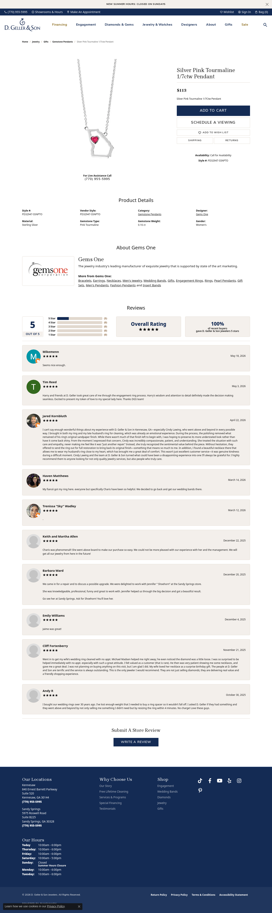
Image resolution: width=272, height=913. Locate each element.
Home (25, 41)
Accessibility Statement (233, 895)
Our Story (105, 786)
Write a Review (136, 742)
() (105, 318)
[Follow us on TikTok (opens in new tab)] (200, 781)
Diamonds (164, 797)
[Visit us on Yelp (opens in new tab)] (229, 781)
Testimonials (107, 808)
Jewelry (162, 803)
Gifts (229, 24)
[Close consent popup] (79, 906)
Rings (209, 280)
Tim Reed (50, 382)
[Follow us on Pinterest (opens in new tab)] (200, 790)
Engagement (86, 24)
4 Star (51, 322)
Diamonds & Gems (119, 24)
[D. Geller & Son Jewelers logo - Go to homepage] (22, 24)
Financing (59, 24)
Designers (189, 24)
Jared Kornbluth (55, 416)
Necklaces (114, 280)
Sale (244, 24)
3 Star (51, 326)
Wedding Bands (154, 280)
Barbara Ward (53, 570)
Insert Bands (152, 285)
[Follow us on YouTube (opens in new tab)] (220, 781)
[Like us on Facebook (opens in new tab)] (210, 781)
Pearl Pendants (225, 280)
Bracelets (85, 280)
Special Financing (110, 803)
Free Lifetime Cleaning (113, 791)
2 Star (51, 330)
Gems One (202, 214)
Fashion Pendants (123, 285)
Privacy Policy (179, 895)
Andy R (48, 691)
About (211, 24)
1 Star (51, 334)
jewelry (36, 41)
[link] (15, 12)
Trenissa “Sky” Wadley (59, 506)
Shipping (195, 140)
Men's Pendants (97, 285)
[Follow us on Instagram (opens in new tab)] (239, 781)
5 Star (51, 318)
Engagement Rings (189, 280)
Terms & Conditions (203, 895)
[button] (227, 12)
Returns (231, 140)
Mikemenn (51, 352)
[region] (97, 110)
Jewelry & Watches (157, 24)
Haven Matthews (56, 476)
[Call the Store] (32, 802)
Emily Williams (54, 615)
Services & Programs (112, 797)
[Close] (267, 4)
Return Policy (159, 895)
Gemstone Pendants (62, 41)
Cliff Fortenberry (55, 646)
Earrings (99, 280)
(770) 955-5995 (97, 179)
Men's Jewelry (132, 280)
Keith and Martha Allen (60, 536)
